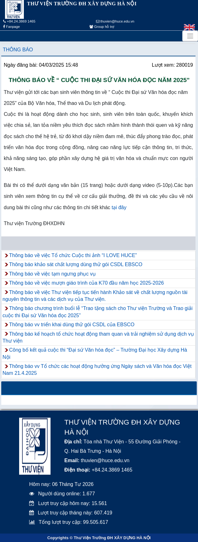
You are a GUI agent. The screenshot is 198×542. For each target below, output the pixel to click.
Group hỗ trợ (101, 26)
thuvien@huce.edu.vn (115, 21)
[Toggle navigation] (190, 36)
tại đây (119, 207)
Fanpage (11, 26)
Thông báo (18, 49)
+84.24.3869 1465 (19, 21)
